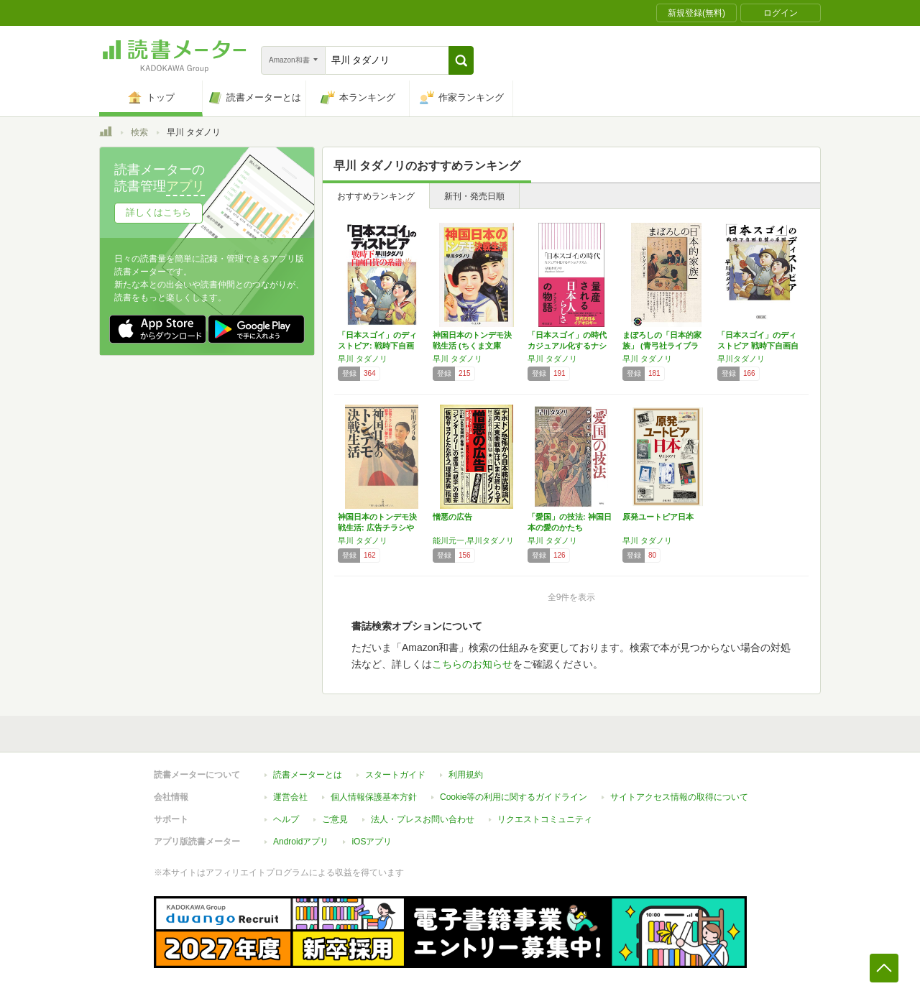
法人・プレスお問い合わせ (422, 819)
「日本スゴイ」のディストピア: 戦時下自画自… (377, 346)
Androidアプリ (300, 841)
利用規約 (465, 774)
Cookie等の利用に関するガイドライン (513, 797)
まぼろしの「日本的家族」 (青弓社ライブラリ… (662, 346)
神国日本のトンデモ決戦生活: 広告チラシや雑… (377, 527)
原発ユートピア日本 (658, 516)
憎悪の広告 (452, 516)
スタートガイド (395, 774)
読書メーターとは (307, 774)
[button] (461, 60)
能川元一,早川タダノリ (473, 540)
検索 (139, 132)
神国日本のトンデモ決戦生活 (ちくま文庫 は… (472, 346)
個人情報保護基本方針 (374, 797)
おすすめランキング (376, 196)
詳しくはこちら (158, 212)
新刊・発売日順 (474, 196)
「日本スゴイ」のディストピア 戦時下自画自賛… (758, 346)
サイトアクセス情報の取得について (679, 797)
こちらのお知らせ (472, 664)
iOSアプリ (371, 841)
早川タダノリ (741, 358)
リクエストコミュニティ (544, 819)
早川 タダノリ (362, 358)
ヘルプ (286, 819)
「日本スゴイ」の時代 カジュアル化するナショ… (571, 346)
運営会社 (290, 797)
